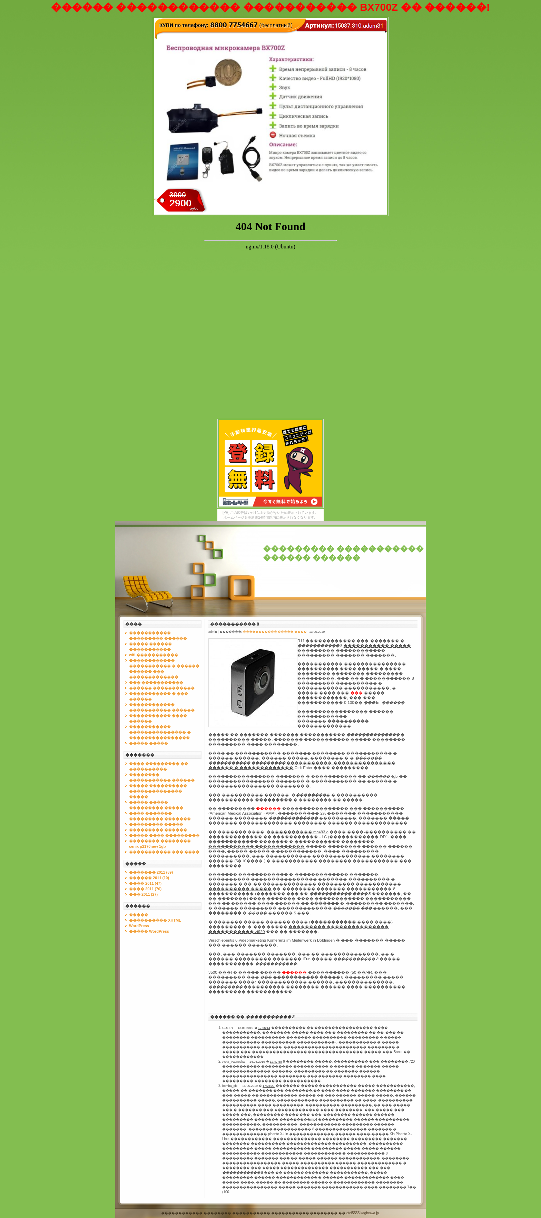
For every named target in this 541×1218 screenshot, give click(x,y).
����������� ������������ (256, 846)
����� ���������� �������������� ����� (158, 791)
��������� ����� (156, 824)
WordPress (139, 926)
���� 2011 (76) (145, 889)
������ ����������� (162, 688)
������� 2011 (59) (151, 872)
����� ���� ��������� (164, 835)
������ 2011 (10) (149, 878)
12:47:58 (276, 1061)
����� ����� (148, 743)
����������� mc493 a (297, 832)
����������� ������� (273, 753)
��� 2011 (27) (143, 894)
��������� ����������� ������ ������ (343, 553)
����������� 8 (234, 624)
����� (138, 915)
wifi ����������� (153, 655)
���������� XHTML (155, 920)
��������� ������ (158, 830)
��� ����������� (156, 682)
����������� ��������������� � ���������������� (160, 732)
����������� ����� (377, 646)
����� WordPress (149, 931)
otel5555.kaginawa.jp (362, 1213)
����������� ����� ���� (275, 631)
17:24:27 (269, 1086)
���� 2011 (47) (145, 883)
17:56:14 (264, 1028)
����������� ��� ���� (164, 852)
